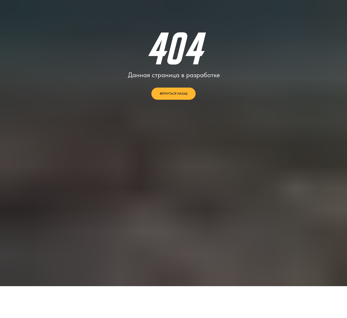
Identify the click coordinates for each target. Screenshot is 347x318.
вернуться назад (173, 93)
